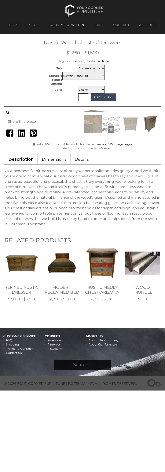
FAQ (9, 422)
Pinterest (53, 426)
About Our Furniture (103, 426)
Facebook (54, 422)
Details (82, 240)
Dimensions (54, 240)
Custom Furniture (67, 25)
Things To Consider (19, 430)
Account (147, 25)
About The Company (103, 422)
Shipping (12, 426)
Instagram (54, 430)
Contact (121, 25)
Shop (34, 25)
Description (21, 240)
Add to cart (103, 97)
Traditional (102, 61)
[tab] (21, 241)
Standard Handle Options (55, 79)
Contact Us (14, 434)
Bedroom (78, 61)
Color (58, 89)
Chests (90, 61)
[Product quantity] (83, 97)
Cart (99, 25)
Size (59, 68)
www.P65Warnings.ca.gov (115, 225)
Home (14, 25)
